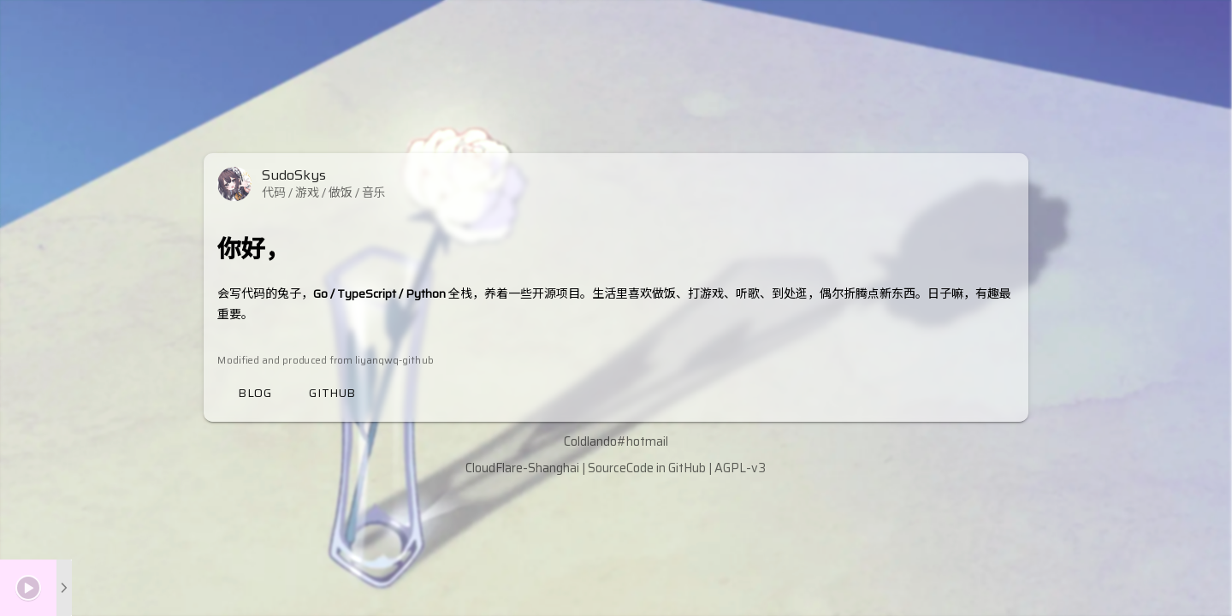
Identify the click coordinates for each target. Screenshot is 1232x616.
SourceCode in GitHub (647, 468)
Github (332, 392)
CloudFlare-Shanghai (522, 468)
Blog (254, 392)
